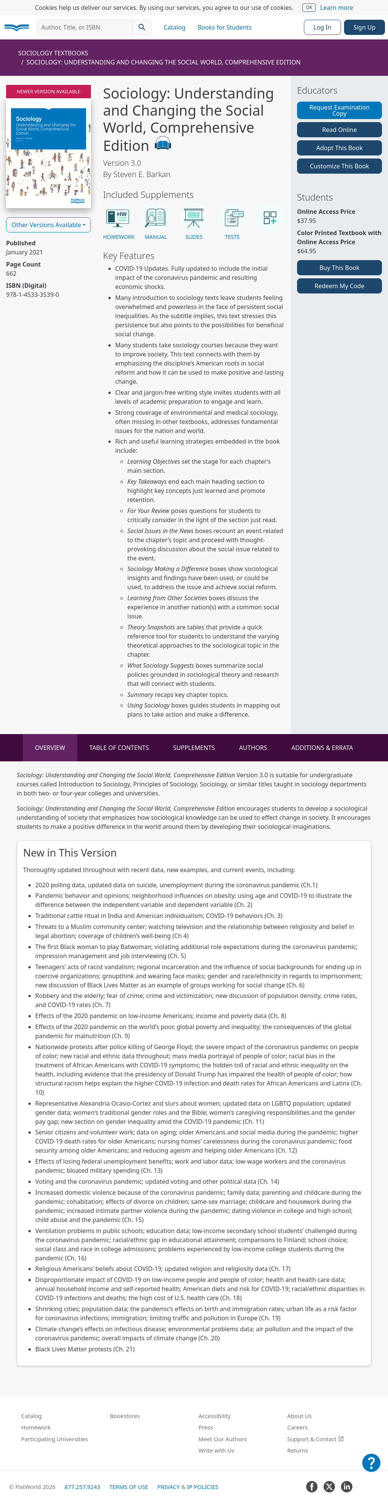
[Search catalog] (142, 27)
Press (206, 1427)
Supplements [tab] (194, 748)
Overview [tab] (50, 748)
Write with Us (216, 1450)
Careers (297, 1427)
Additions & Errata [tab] (322, 748)
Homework (36, 1427)
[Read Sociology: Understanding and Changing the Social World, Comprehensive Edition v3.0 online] (48, 146)
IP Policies (202, 1486)
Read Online (339, 130)
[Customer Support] (371, 1468)
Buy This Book (339, 268)
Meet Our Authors (223, 1439)
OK (309, 7)
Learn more (336, 7)
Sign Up (364, 27)
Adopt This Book (339, 148)
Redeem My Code (339, 286)
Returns (297, 1450)
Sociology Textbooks (53, 53)
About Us (299, 1416)
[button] (118, 222)
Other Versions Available (46, 225)
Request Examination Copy (339, 110)
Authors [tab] (253, 748)
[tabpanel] (194, 1068)
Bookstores (125, 1416)
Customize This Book (339, 166)
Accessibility (215, 1416)
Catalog (175, 27)
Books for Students (225, 27)
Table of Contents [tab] (119, 748)
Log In (322, 27)
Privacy (168, 1486)
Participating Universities (54, 1439)
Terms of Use (128, 1486)
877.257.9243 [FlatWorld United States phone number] (82, 1486)
